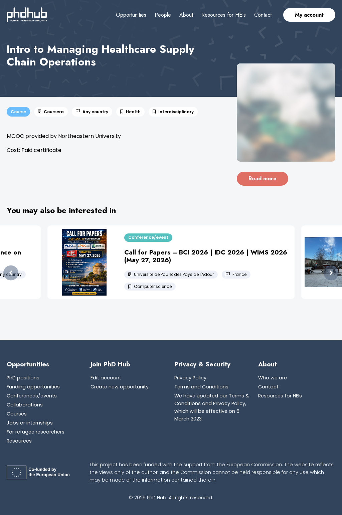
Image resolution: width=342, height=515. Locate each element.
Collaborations (25, 404)
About (186, 15)
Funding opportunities (33, 386)
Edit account (106, 377)
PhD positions (23, 377)
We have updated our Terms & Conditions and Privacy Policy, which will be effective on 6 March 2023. (211, 407)
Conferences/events (32, 395)
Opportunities (131, 15)
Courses (17, 413)
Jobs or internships (30, 422)
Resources (19, 441)
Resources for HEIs (223, 15)
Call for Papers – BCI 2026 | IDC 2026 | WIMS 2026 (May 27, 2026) (205, 256)
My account (309, 15)
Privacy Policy (190, 377)
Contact (263, 15)
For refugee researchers (35, 431)
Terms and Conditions (201, 386)
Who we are (272, 377)
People (163, 15)
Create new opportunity (120, 386)
